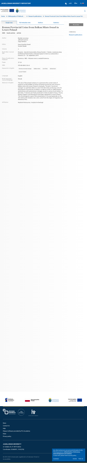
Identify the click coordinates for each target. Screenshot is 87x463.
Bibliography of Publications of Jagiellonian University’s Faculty (16, 16)
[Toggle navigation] (85, 10)
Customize (56, 458)
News (4, 423)
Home (3, 16)
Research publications (35, 16)
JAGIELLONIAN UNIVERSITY (12, 444)
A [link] (69, 3)
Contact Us (6, 425)
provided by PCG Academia (22, 431)
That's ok (80, 458)
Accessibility (6, 459)
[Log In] (75, 3)
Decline (75, 458)
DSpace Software (8, 431)
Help (4, 428)
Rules (4, 433)
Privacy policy (7, 436)
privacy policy (72, 455)
